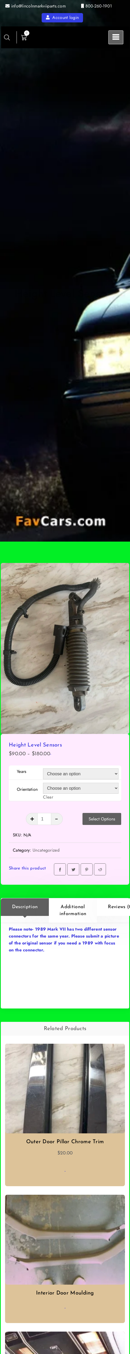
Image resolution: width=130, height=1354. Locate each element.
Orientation (27, 789)
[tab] (25, 910)
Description (25, 907)
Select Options (102, 819)
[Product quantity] (44, 819)
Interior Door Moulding (65, 1293)
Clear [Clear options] (48, 797)
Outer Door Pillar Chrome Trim (65, 1142)
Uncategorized (46, 850)
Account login (62, 17)
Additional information (73, 910)
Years (21, 771)
